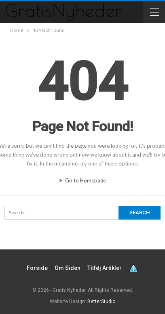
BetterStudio (101, 301)
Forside (37, 268)
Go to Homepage (82, 180)
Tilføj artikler (104, 268)
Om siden (67, 268)
